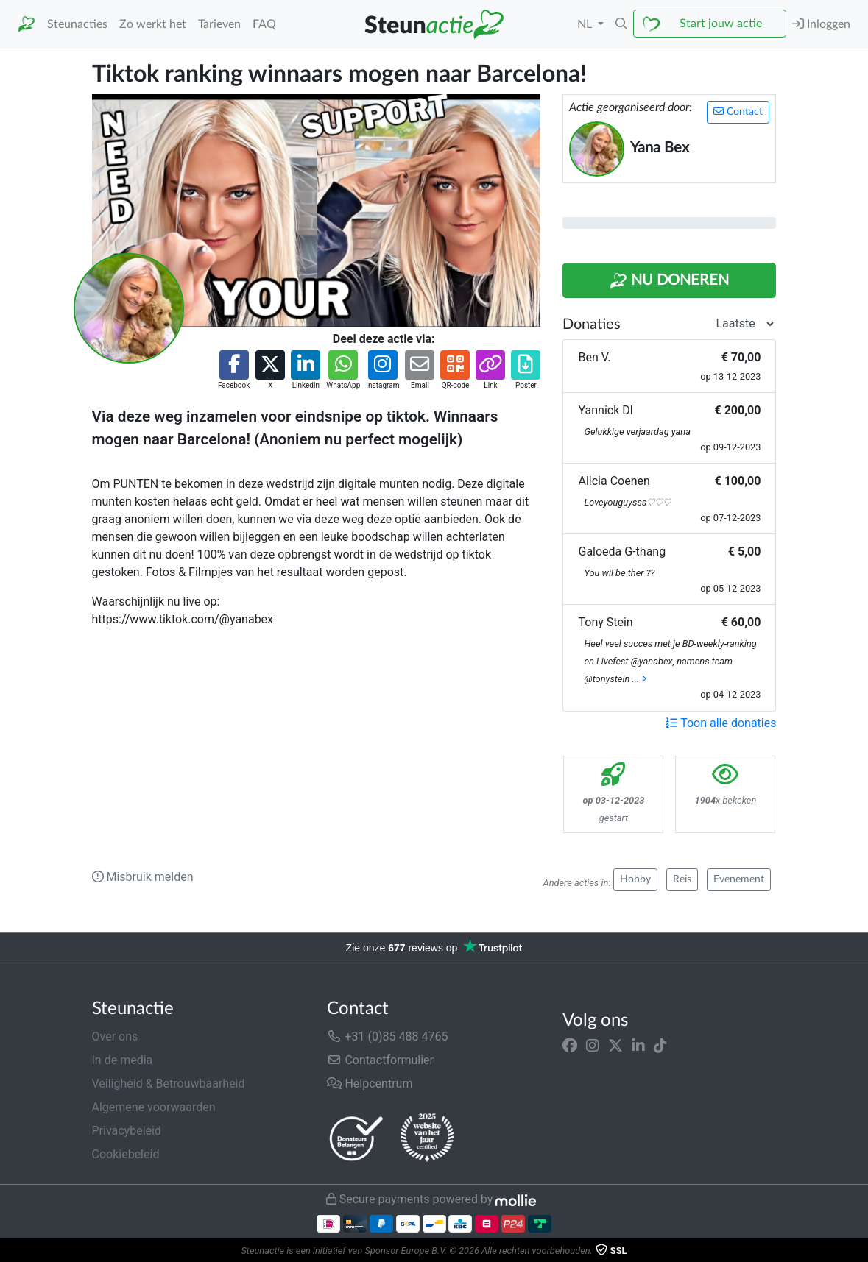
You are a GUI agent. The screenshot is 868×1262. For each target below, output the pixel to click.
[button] (621, 24)
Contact (738, 111)
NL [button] (586, 24)
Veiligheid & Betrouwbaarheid (168, 1084)
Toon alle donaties (721, 723)
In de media (122, 1060)
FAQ (264, 24)
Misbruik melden (143, 877)
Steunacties (77, 24)
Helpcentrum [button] (369, 1084)
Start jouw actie (721, 23)
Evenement (738, 879)
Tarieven (219, 24)
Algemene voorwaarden (154, 1107)
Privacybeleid (126, 1131)
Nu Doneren (669, 281)
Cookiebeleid (126, 1154)
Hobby (635, 879)
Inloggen (821, 24)
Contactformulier (380, 1060)
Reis (682, 879)
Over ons (115, 1036)
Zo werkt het (152, 24)
